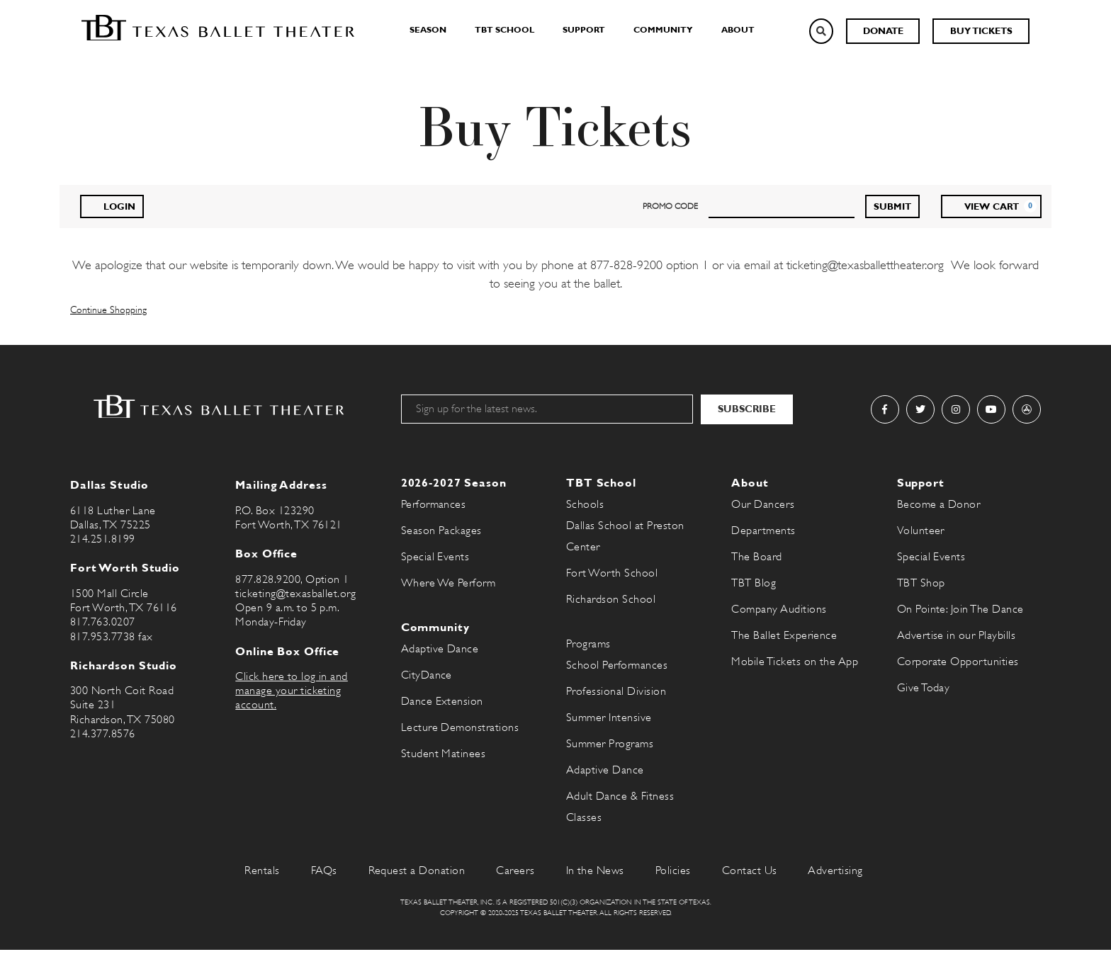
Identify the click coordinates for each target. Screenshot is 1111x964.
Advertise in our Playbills (956, 635)
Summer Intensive (609, 717)
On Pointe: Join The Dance (960, 609)
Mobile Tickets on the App (794, 661)
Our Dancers (762, 504)
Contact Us (749, 870)
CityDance (426, 675)
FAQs (324, 870)
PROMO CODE (670, 206)
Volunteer (920, 530)
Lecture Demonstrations (460, 727)
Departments (763, 530)
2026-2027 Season (454, 482)
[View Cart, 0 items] (991, 207)
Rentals (261, 870)
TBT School (504, 30)
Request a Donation (417, 870)
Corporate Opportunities (958, 661)
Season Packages (441, 530)
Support (584, 30)
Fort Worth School (612, 573)
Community (663, 30)
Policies (673, 870)
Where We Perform (448, 583)
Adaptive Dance (440, 648)
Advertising (835, 870)
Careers (515, 870)
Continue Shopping (108, 309)
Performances (433, 504)
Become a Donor (939, 504)
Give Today (923, 687)
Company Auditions (778, 609)
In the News (595, 870)
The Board (756, 556)
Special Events (435, 556)
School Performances (616, 665)
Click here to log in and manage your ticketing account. (291, 690)
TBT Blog (753, 583)
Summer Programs (609, 743)
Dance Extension (442, 701)
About (738, 30)
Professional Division (616, 691)
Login (112, 206)
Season (428, 30)
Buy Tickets (981, 30)
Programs (588, 643)
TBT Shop (921, 583)
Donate (883, 30)
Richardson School (610, 599)
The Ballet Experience (784, 635)
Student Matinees (443, 753)
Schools (585, 504)
